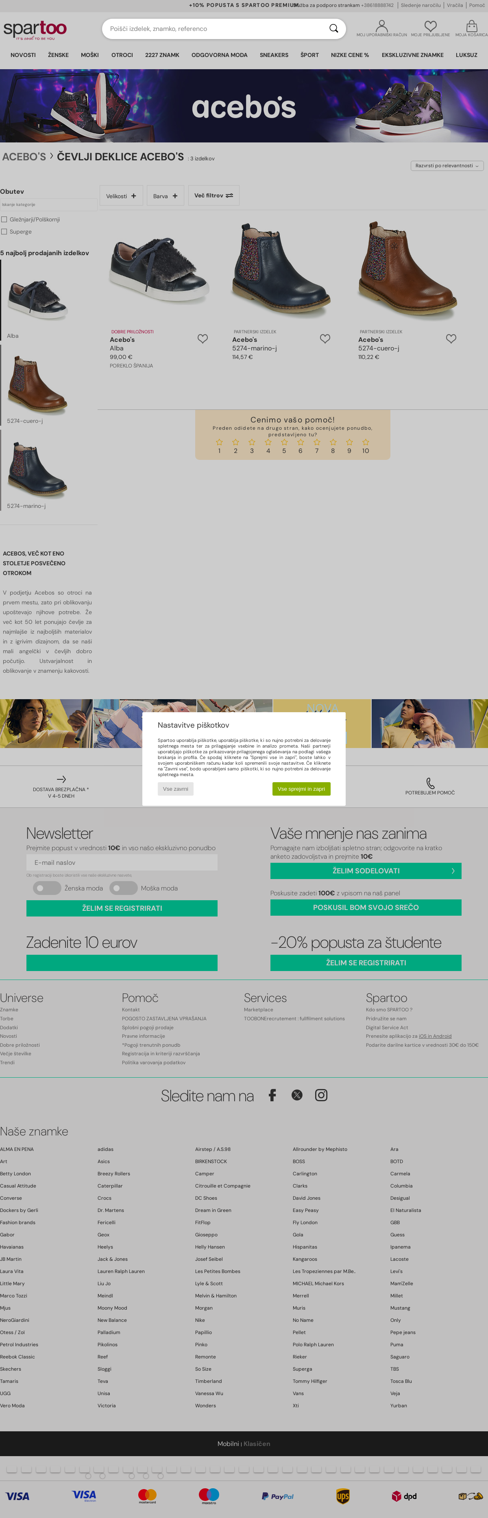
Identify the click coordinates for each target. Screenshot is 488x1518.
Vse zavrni (175, 789)
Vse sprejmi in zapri (301, 789)
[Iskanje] (334, 29)
